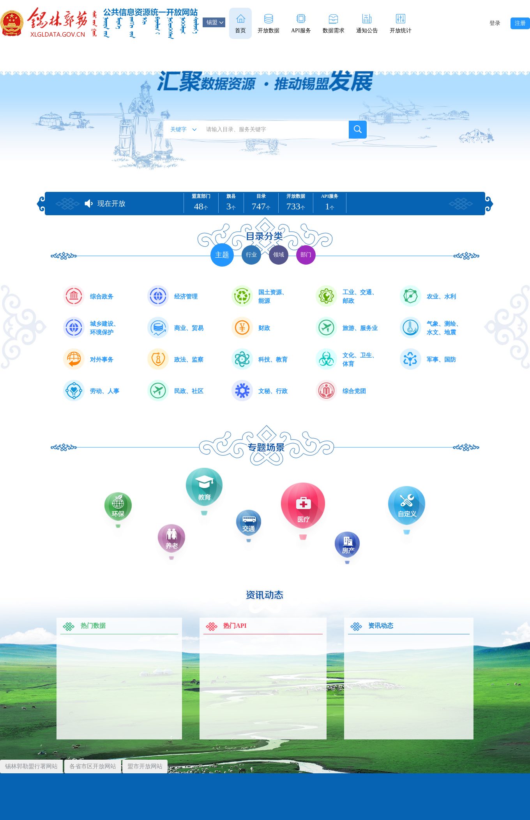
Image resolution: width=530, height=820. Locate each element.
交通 (252, 521)
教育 (209, 486)
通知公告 (367, 23)
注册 (520, 23)
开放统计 (401, 23)
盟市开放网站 (145, 766)
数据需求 (333, 23)
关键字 (183, 129)
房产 (352, 544)
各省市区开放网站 (92, 766)
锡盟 (215, 22)
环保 (121, 504)
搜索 (358, 130)
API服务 (301, 23)
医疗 (308, 508)
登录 (494, 23)
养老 (176, 537)
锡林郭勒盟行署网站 (31, 766)
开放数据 (268, 23)
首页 (240, 23)
